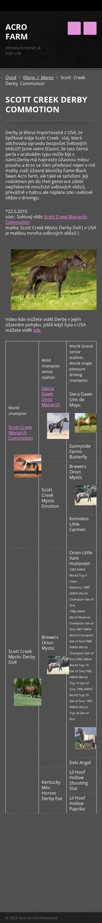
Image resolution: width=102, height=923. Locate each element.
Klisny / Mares (38, 77)
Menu (90, 28)
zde (37, 330)
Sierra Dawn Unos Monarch (51, 396)
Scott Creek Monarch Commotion (46, 219)
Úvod (10, 77)
